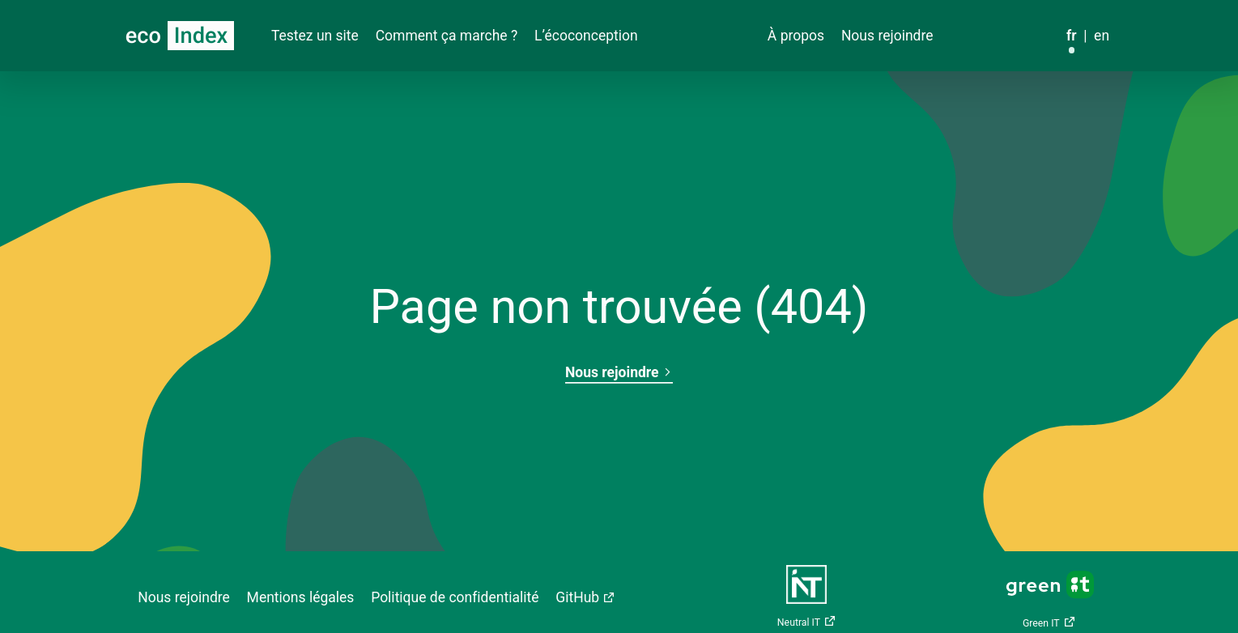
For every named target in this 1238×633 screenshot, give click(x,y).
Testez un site (315, 36)
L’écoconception (586, 36)
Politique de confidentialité (454, 597)
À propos (796, 36)
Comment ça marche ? (447, 36)
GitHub (577, 597)
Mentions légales (301, 597)
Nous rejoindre (887, 36)
